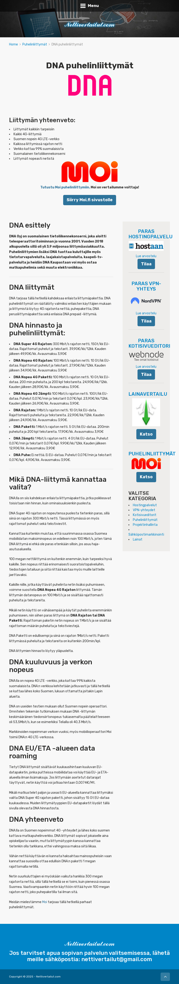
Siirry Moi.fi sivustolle (90, 199)
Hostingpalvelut (145, 505)
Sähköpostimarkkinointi (146, 535)
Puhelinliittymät (34, 44)
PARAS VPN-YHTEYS (146, 286)
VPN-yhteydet (144, 510)
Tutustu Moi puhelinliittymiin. (65, 187)
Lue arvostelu (146, 256)
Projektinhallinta (145, 525)
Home (13, 44)
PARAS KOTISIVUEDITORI (149, 343)
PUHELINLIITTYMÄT (152, 454)
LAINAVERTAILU (147, 394)
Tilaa (146, 263)
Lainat (137, 539)
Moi (44, 902)
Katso (146, 434)
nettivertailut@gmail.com (116, 959)
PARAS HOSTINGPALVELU (150, 233)
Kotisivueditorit (144, 515)
